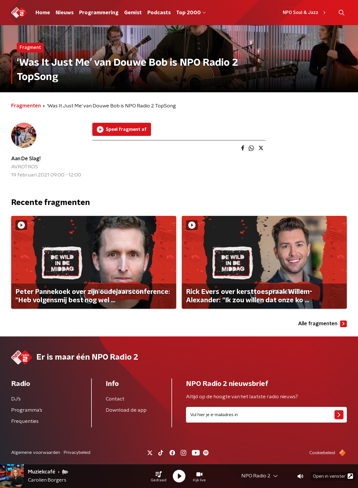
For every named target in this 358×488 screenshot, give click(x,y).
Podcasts (159, 12)
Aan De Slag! (26, 158)
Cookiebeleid (322, 453)
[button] (159, 476)
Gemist (133, 12)
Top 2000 (191, 12)
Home (43, 12)
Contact (115, 399)
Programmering (99, 12)
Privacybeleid (76, 452)
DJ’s (16, 399)
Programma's (26, 410)
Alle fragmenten (322, 323)
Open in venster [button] (333, 476)
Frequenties (25, 421)
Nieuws (65, 12)
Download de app (126, 410)
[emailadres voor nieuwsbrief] (266, 415)
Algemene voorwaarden (35, 452)
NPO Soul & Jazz (305, 12)
